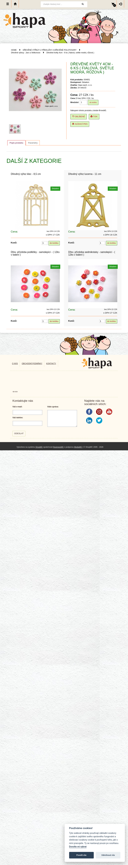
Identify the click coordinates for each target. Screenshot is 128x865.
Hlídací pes (80, 124)
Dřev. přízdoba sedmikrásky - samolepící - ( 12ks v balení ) (91, 253)
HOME (14, 50)
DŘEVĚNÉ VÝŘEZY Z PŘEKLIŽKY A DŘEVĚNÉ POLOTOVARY (50, 50)
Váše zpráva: (53, 407)
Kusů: (14, 242)
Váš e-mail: (17, 407)
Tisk (94, 116)
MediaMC (78, 447)
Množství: (74, 102)
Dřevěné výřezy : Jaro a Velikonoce (25, 53)
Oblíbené (78, 116)
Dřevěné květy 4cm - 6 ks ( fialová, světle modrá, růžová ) (70, 53)
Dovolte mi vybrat (78, 846)
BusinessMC (58, 447)
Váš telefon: (17, 418)
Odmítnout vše (108, 855)
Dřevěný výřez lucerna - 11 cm (84, 174)
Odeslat (19, 433)
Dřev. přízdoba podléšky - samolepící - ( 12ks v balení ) (35, 253)
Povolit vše (81, 855)
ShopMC (39, 447)
